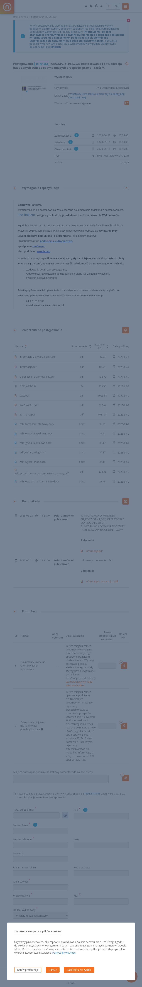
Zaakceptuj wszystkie (79, 969)
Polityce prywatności (64, 952)
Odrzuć (52, 969)
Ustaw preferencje (27, 969)
